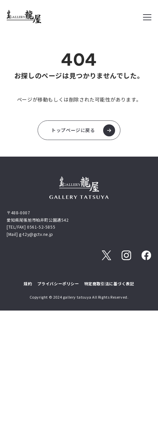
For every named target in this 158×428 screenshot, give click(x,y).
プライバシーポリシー (58, 283)
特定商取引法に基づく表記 (109, 283)
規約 (28, 283)
